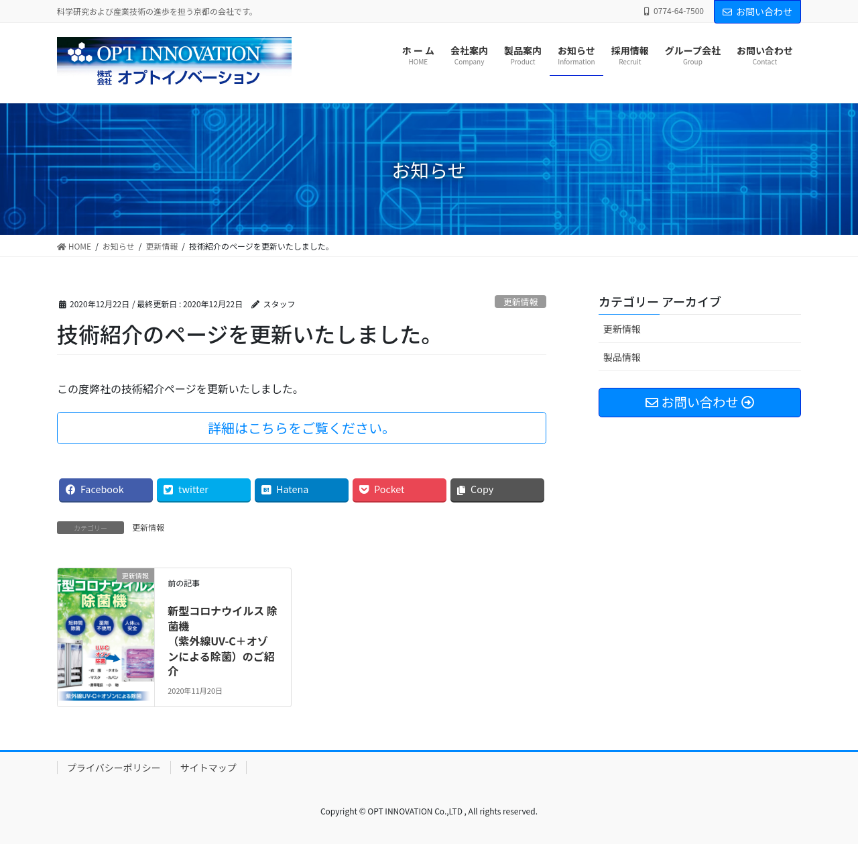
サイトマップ (208, 767)
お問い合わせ (757, 11)
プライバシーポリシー (114, 767)
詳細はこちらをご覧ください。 (301, 427)
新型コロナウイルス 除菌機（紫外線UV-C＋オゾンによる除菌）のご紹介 (223, 640)
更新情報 (520, 301)
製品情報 (622, 357)
